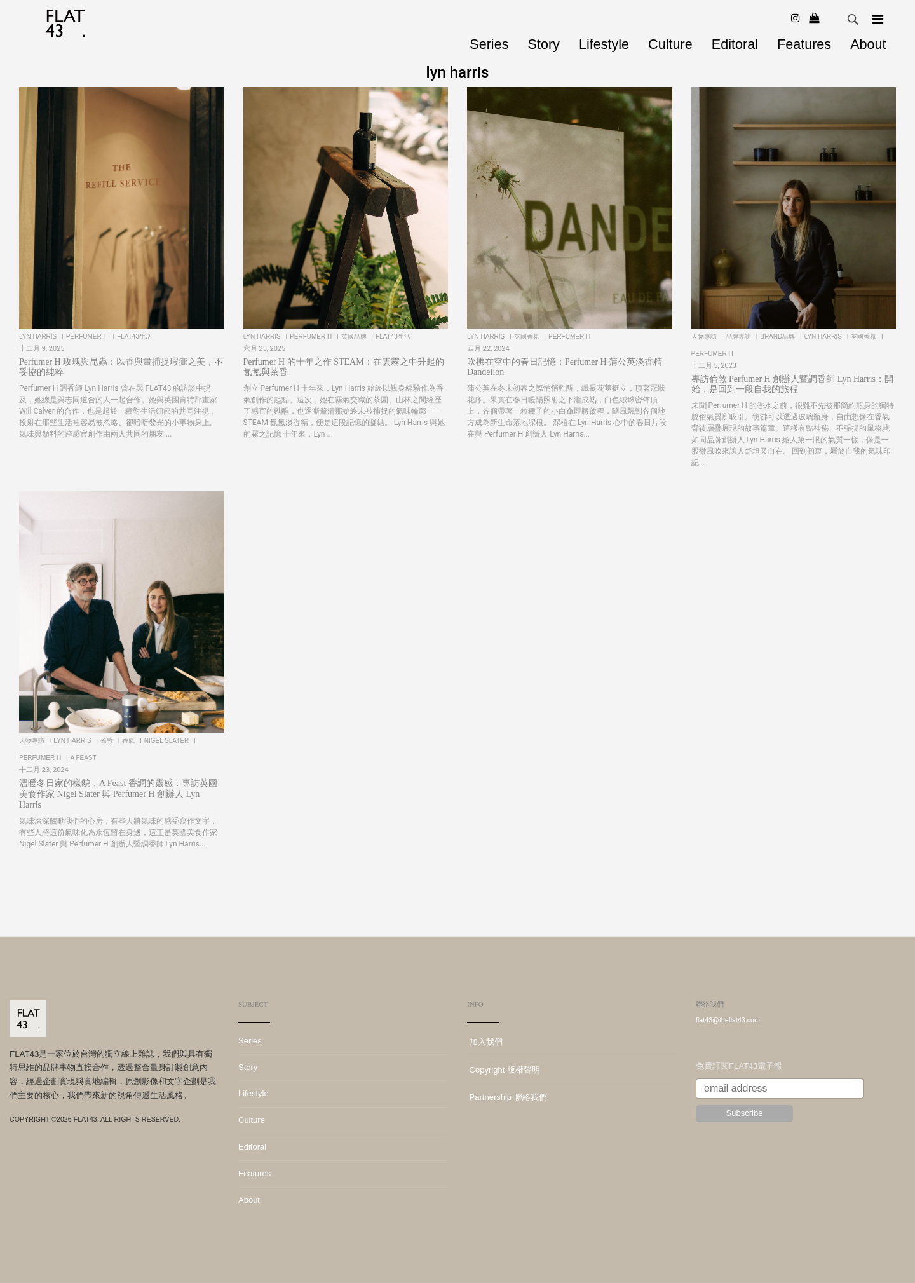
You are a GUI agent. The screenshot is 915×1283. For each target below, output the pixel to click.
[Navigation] (877, 19)
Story (543, 44)
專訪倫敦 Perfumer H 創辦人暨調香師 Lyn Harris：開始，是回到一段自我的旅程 (792, 384)
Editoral (735, 44)
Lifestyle (604, 44)
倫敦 (107, 740)
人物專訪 (705, 336)
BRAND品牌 (778, 336)
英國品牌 (355, 336)
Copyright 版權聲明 (503, 1070)
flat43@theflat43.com (728, 1020)
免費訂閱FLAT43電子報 (739, 1066)
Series (489, 44)
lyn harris (38, 336)
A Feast (84, 757)
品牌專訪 (739, 336)
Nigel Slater (167, 740)
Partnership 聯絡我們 (507, 1097)
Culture (670, 44)
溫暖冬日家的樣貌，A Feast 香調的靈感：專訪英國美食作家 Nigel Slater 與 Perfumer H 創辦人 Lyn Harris (118, 794)
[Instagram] (795, 18)
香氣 (129, 740)
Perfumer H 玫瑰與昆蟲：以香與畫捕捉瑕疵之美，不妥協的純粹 (121, 367)
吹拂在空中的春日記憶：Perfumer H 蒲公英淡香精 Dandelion (564, 367)
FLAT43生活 (135, 336)
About (868, 44)
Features (804, 44)
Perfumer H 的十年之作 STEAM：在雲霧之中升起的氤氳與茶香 (343, 367)
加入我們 (485, 1042)
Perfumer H (88, 336)
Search (853, 20)
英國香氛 (527, 336)
